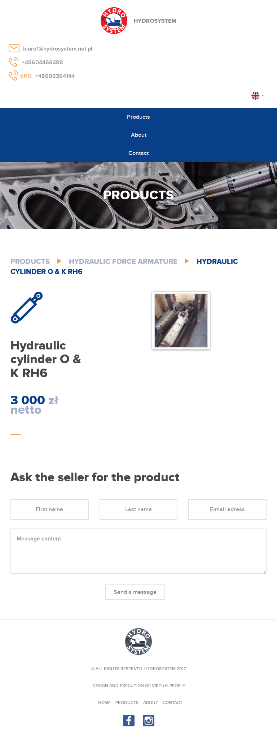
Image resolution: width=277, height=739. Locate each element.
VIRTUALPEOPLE (168, 685)
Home (104, 702)
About (138, 135)
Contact (138, 153)
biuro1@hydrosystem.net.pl (57, 48)
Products (138, 117)
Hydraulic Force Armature (123, 261)
